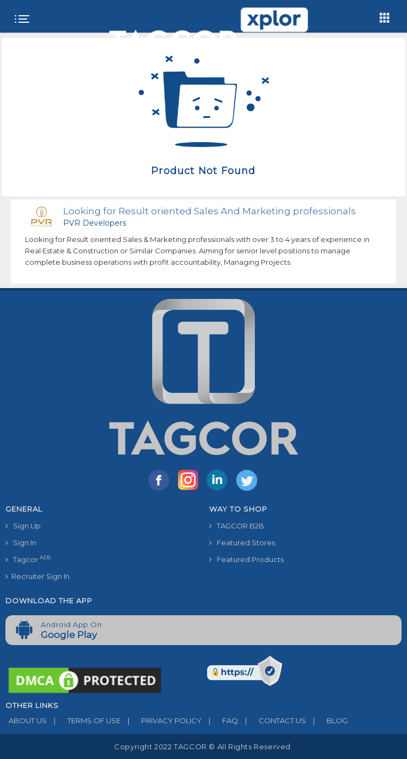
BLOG (327, 720)
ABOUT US (26, 720)
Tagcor (28, 559)
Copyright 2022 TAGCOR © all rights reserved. (203, 746)
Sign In (20, 542)
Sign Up (23, 525)
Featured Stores (242, 542)
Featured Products (246, 559)
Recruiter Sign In (37, 576)
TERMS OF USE (84, 720)
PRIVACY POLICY (161, 720)
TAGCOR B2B (236, 525)
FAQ (220, 720)
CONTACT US (272, 720)
